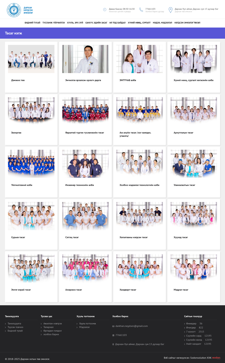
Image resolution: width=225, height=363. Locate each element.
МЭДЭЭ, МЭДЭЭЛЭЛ (162, 22)
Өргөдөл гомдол (52, 330)
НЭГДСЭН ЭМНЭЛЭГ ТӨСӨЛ (187, 22)
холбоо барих (51, 334)
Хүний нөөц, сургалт (139, 22)
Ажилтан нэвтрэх (52, 323)
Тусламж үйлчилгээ (54, 22)
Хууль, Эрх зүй (75, 22)
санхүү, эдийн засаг (96, 22)
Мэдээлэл (84, 327)
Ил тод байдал (117, 22)
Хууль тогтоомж (87, 323)
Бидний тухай (32, 22)
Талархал (48, 327)
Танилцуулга (14, 323)
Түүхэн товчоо (15, 327)
